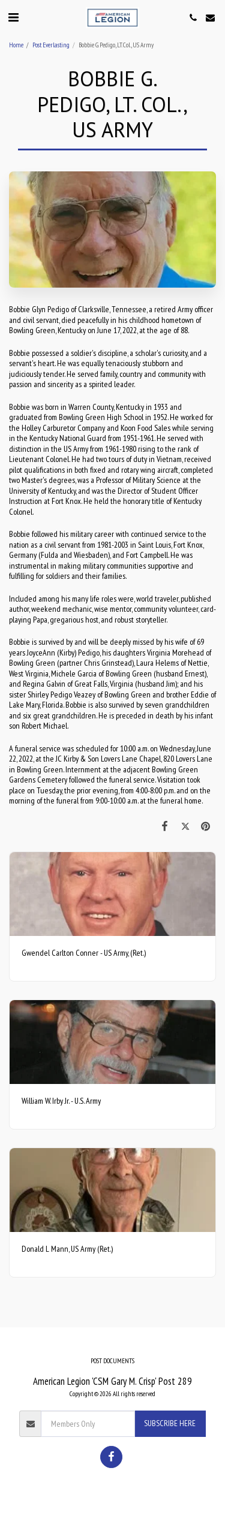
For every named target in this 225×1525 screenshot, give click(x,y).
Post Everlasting (51, 45)
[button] (13, 17)
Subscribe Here (170, 1423)
